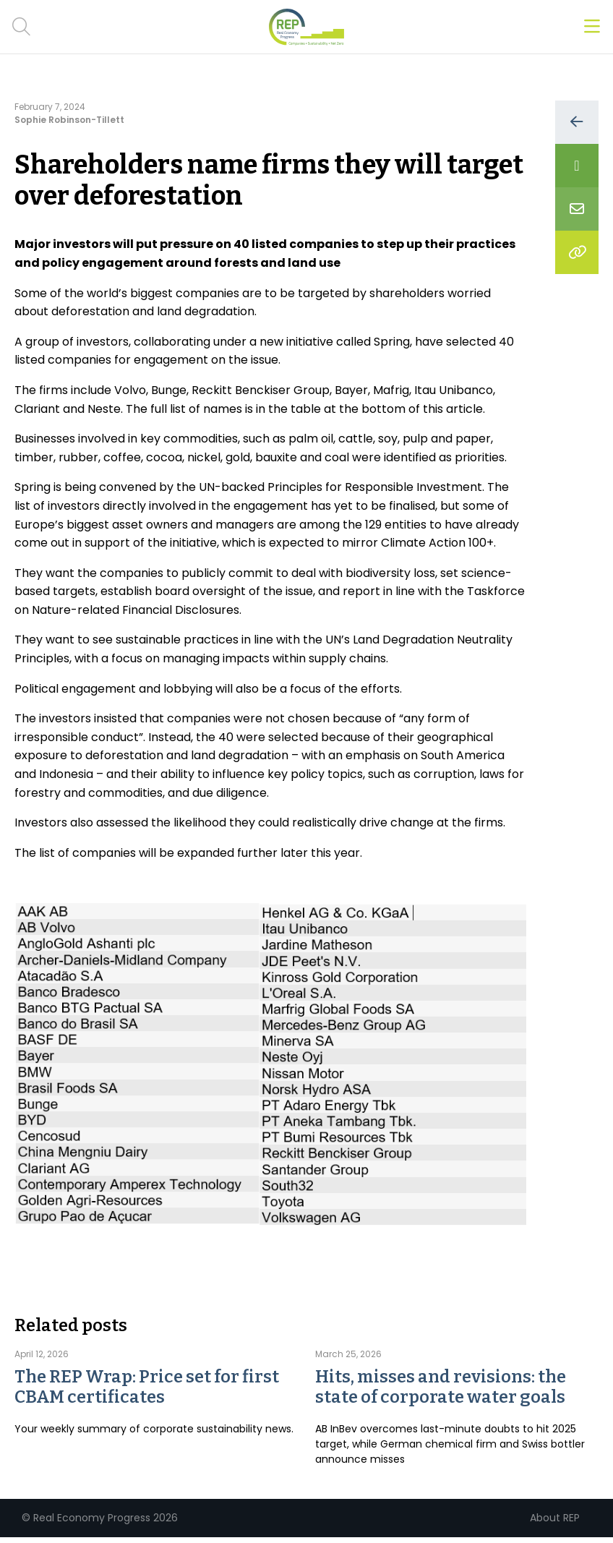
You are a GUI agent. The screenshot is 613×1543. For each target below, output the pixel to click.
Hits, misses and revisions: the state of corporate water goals (440, 1387)
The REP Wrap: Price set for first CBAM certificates (146, 1387)
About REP (555, 1517)
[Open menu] (592, 27)
